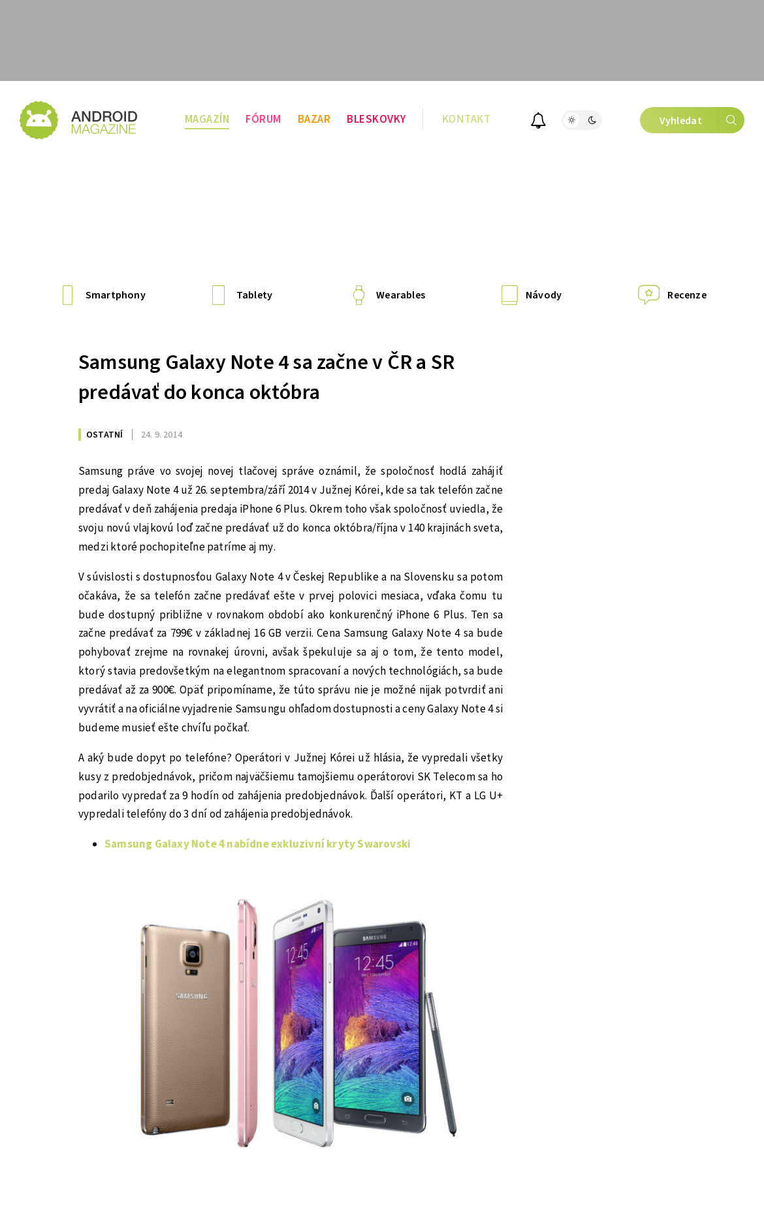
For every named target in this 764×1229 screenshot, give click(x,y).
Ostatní (104, 434)
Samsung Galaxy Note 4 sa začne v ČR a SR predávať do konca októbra (266, 377)
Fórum (263, 119)
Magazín (207, 119)
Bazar (314, 119)
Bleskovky (376, 119)
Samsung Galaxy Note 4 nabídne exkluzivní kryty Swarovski (257, 844)
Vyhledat (702, 120)
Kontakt (466, 119)
